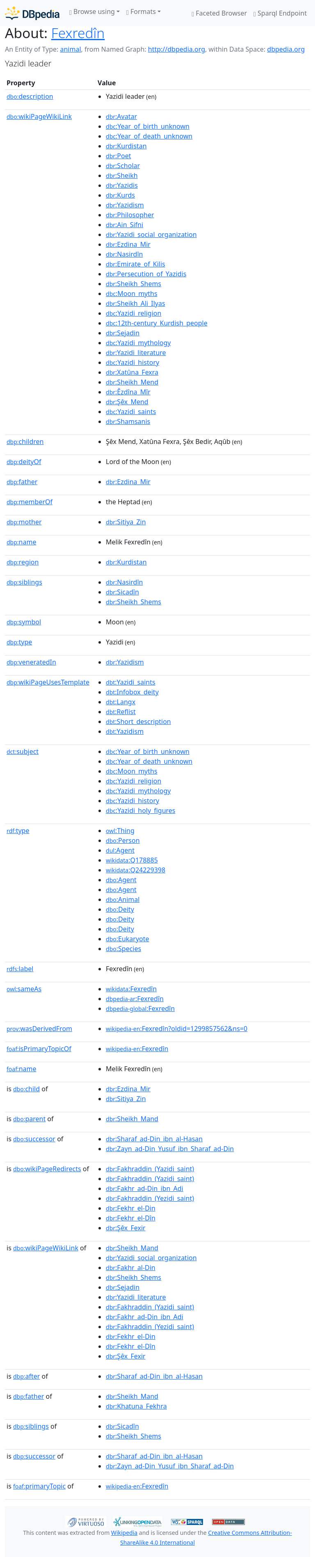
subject (23, 751)
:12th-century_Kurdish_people (157, 323)
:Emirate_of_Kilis (135, 264)
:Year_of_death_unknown (149, 136)
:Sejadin (122, 332)
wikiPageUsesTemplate (48, 682)
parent (29, 1118)
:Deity (120, 909)
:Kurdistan (126, 145)
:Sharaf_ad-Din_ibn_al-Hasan (154, 1138)
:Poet (118, 155)
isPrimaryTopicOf (39, 1048)
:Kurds (120, 195)
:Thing (120, 830)
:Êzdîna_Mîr (128, 391)
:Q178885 (132, 860)
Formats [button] (141, 11)
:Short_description (138, 721)
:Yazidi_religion (133, 313)
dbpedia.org (286, 49)
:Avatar (121, 116)
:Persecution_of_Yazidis (146, 273)
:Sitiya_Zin (126, 521)
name (21, 541)
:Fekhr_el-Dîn (130, 1217)
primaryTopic (39, 1486)
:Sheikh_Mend (132, 382)
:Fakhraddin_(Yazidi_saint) (150, 1168)
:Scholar (123, 165)
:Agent (120, 850)
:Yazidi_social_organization (151, 234)
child (26, 1088)
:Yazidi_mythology (138, 342)
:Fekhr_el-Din (130, 1208)
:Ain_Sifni (124, 224)
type (19, 641)
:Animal (122, 899)
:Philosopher (130, 214)
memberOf (29, 501)
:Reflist (121, 711)
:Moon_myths (132, 293)
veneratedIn (31, 662)
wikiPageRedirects (47, 1168)
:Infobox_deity (132, 692)
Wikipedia (124, 1533)
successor (34, 1138)
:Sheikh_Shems (133, 283)
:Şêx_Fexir (126, 1227)
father (22, 481)
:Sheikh (122, 175)
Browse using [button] (92, 11)
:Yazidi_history (132, 362)
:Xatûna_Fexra (132, 372)
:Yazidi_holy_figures (141, 810)
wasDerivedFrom (39, 1028)
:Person (123, 840)
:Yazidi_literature (136, 352)
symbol (24, 621)
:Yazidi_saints (131, 411)
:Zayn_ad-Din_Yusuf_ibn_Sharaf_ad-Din (170, 1148)
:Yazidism (125, 204)
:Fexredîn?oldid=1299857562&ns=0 (176, 1028)
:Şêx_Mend (127, 401)
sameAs (24, 988)
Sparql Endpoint (280, 13)
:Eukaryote (127, 938)
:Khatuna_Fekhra (136, 1406)
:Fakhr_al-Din (130, 1267)
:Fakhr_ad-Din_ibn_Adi (144, 1188)
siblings (24, 582)
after (26, 1376)
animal (70, 49)
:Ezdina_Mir (128, 244)
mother (24, 521)
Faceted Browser (219, 13)
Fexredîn (78, 32)
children (25, 441)
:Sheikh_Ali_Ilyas (135, 303)
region (23, 562)
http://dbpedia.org (176, 49)
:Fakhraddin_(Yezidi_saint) (150, 1198)
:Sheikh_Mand (132, 1118)
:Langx (120, 701)
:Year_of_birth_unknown (147, 126)
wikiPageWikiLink (39, 116)
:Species (123, 948)
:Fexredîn (131, 988)
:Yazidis (122, 185)
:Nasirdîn (124, 254)
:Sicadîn (122, 591)
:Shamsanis (128, 421)
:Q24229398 (135, 869)
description (30, 96)
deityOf (24, 461)
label (20, 968)
